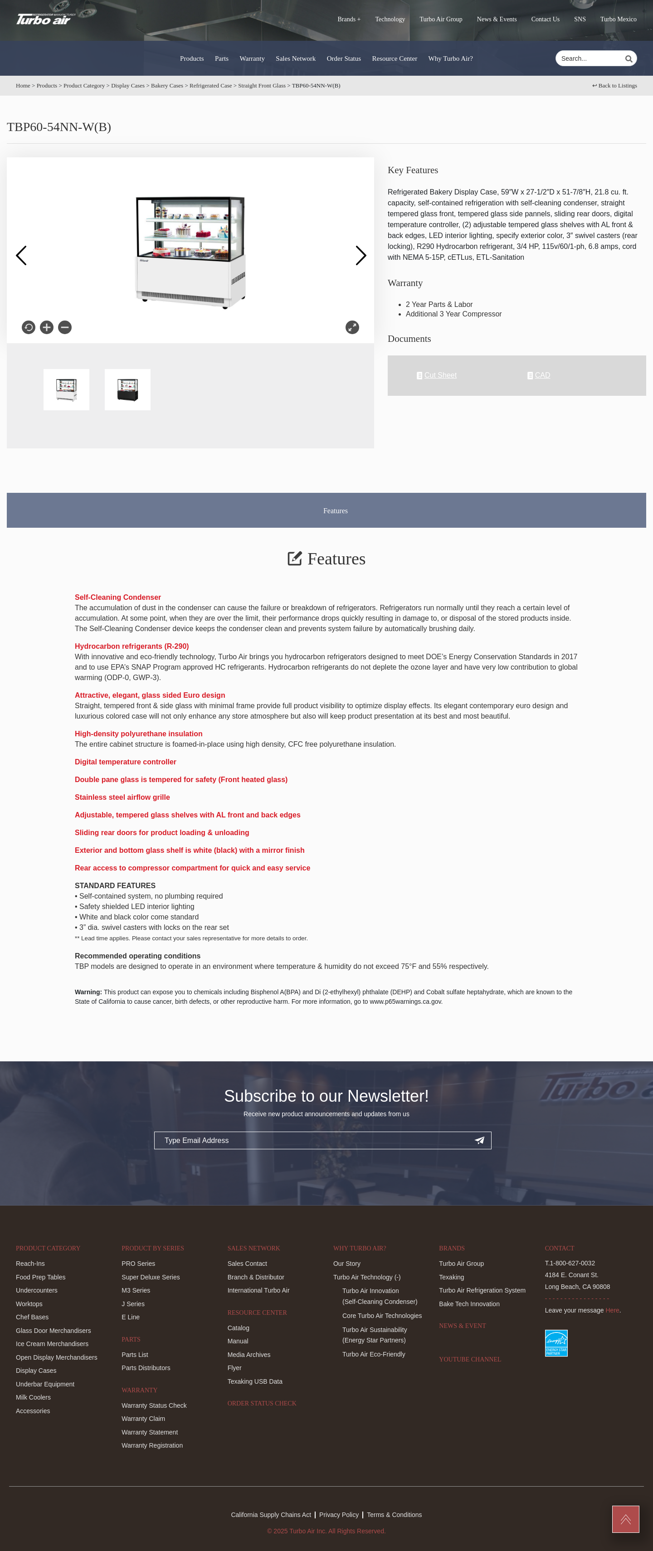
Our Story (347, 1263)
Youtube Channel (470, 1359)
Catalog (238, 1328)
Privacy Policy (339, 1514)
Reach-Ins (30, 1263)
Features (335, 511)
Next (360, 250)
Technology (390, 19)
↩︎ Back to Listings (614, 85)
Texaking (451, 1277)
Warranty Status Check (154, 1405)
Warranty (251, 58)
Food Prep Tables (40, 1277)
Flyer (235, 1367)
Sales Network (296, 58)
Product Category (84, 85)
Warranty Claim (143, 1418)
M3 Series (136, 1290)
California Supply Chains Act (271, 1514)
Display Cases (128, 85)
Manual (238, 1341)
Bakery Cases (167, 85)
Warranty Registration (152, 1445)
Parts (222, 58)
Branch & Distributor (256, 1277)
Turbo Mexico (618, 19)
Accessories (33, 1411)
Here (612, 1310)
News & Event (462, 1325)
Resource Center (395, 58)
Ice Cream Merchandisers (52, 1343)
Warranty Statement (150, 1432)
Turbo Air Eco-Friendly (373, 1354)
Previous (20, 250)
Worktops (29, 1304)
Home (23, 85)
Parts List (135, 1354)
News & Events (497, 19)
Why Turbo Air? (451, 58)
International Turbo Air (259, 1290)
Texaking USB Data (255, 1381)
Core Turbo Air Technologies (382, 1315)
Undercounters (37, 1290)
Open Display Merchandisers (56, 1357)
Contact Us (545, 19)
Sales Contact (247, 1263)
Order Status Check (262, 1403)
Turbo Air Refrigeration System (482, 1290)
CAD (539, 375)
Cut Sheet (437, 375)
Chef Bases (32, 1317)
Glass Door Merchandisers (53, 1330)
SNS (580, 19)
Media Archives (249, 1354)
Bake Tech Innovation (469, 1304)
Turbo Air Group (440, 19)
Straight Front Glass (262, 85)
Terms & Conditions (394, 1514)
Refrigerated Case (211, 85)
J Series (133, 1304)
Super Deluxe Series (151, 1277)
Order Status (344, 58)
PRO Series (138, 1263)
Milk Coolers (33, 1397)
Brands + (349, 19)
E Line (131, 1317)
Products (192, 58)
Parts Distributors (146, 1367)
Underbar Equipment (45, 1384)
